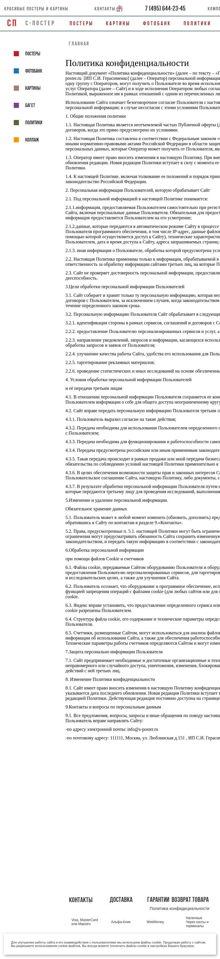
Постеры (81, 23)
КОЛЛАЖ (26, 140)
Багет (24, 105)
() (165, 8)
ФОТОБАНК (28, 71)
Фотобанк (157, 23)
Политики (197, 23)
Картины (118, 23)
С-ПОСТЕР (40, 23)
